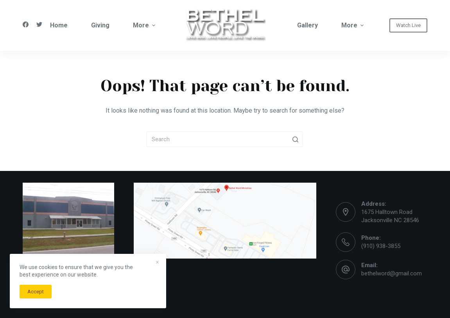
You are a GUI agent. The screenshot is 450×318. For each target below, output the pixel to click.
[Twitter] (39, 24)
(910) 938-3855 (380, 246)
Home (59, 25)
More (144, 25)
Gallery (307, 25)
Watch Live (408, 25)
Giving (100, 25)
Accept (35, 292)
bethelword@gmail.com (391, 273)
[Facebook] (26, 24)
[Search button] (295, 139)
